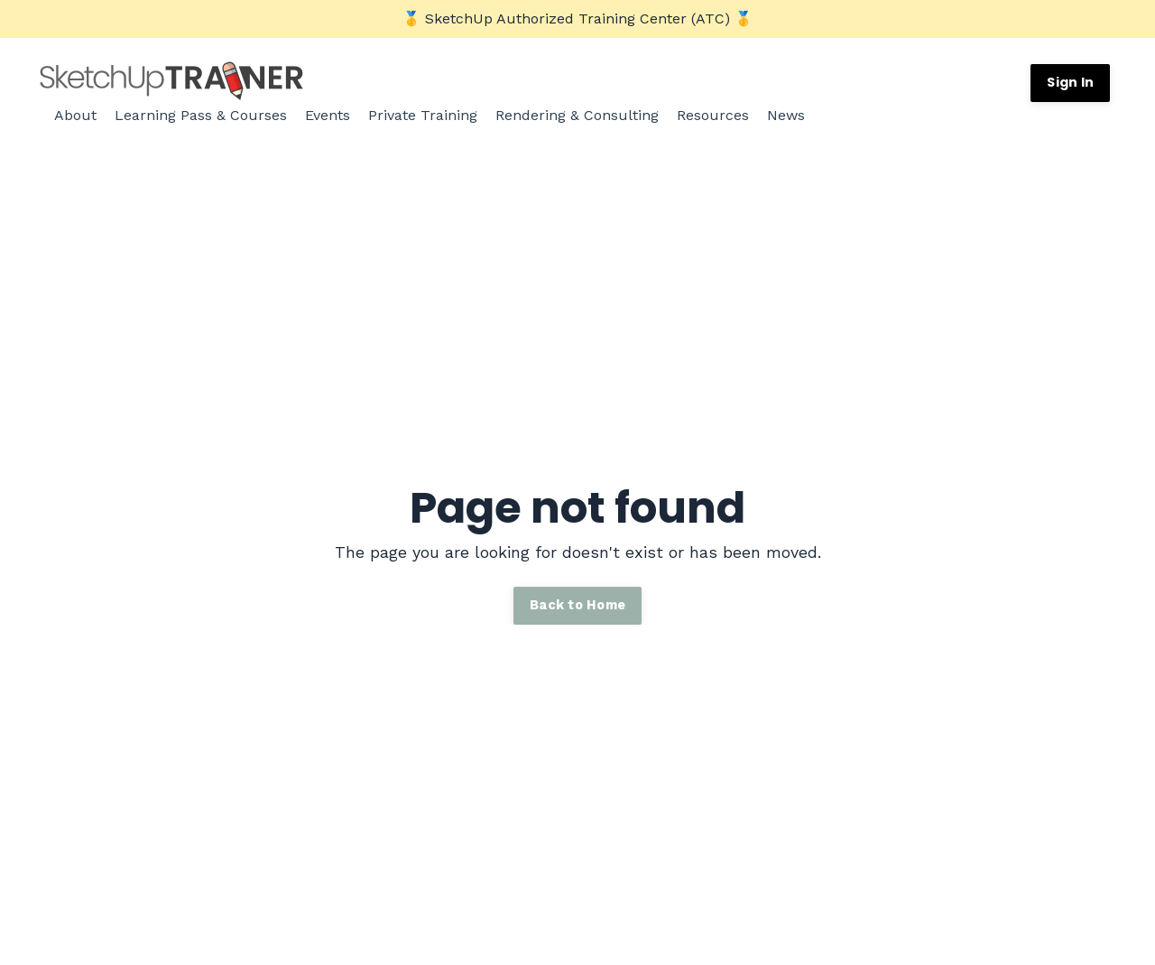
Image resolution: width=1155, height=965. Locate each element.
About (75, 115)
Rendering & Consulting (577, 115)
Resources (713, 115)
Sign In (1070, 82)
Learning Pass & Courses (201, 115)
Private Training (422, 115)
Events (327, 115)
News (786, 115)
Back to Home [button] (578, 604)
